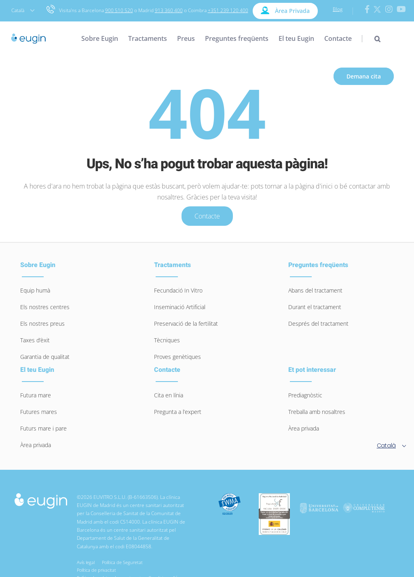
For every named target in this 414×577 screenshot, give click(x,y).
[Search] (371, 38)
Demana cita (363, 76)
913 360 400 (169, 10)
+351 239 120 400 (228, 10)
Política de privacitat (97, 570)
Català (22, 10)
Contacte (207, 216)
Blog (337, 9)
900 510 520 (119, 10)
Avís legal (87, 562)
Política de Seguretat (123, 562)
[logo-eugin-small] (41, 497)
